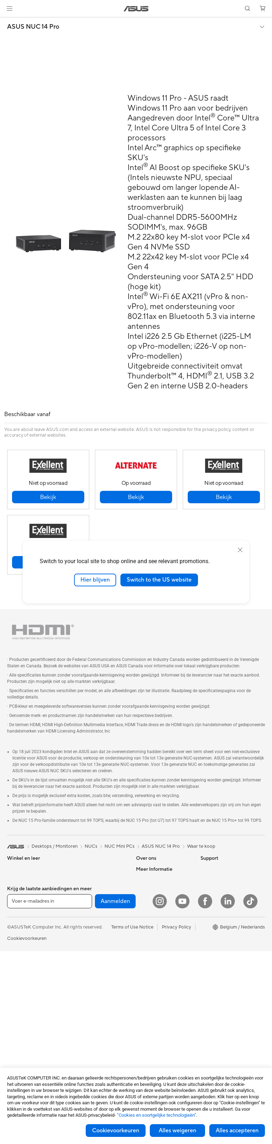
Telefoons (17, 944)
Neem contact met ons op (163, 954)
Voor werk (18, 890)
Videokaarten (21, 1062)
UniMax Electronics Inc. (160, 922)
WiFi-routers (83, 933)
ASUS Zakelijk (215, 933)
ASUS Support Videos (159, 965)
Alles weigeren (177, 1130)
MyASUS (145, 997)
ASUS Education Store (224, 944)
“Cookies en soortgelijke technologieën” (156, 1115)
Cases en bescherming (93, 1019)
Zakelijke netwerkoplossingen (91, 946)
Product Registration (158, 975)
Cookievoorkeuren (115, 1130)
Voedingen (81, 890)
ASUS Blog (212, 965)
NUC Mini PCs (119, 846)
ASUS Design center (221, 922)
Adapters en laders (89, 1030)
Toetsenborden (86, 971)
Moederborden (23, 1051)
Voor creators (21, 901)
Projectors (18, 1029)
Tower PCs (18, 987)
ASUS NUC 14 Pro (33, 27)
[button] (9, 8)
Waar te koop (201, 846)
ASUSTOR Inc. (151, 901)
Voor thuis (18, 880)
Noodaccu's (82, 1051)
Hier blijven (95, 579)
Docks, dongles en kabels (96, 1040)
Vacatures (146, 933)
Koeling (78, 879)
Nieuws (143, 890)
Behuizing (80, 869)
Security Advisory (154, 986)
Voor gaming (20, 922)
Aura (205, 986)
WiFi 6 (76, 922)
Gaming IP (81, 1062)
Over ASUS (148, 869)
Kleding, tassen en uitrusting (89, 1005)
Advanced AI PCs (218, 912)
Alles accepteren (237, 1130)
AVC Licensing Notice (223, 954)
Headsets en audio (89, 992)
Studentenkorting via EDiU (228, 997)
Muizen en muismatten (93, 982)
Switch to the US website (159, 579)
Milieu (206, 879)
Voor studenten (23, 912)
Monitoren (18, 1019)
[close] (240, 550)
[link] (136, 8)
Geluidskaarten (86, 901)
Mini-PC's (17, 1008)
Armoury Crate (216, 975)
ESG (205, 869)
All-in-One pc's (22, 976)
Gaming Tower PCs (27, 997)
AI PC (206, 901)
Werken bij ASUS (153, 879)
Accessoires (19, 955)
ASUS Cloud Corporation (162, 911)
